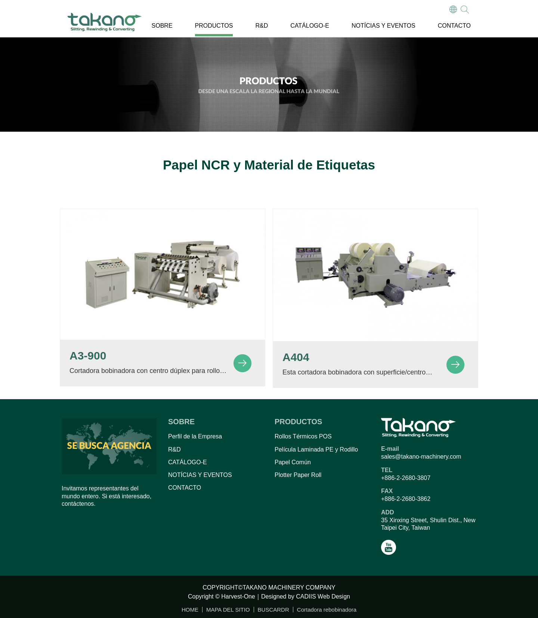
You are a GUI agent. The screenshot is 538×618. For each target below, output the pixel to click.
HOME (190, 609)
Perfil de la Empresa (195, 436)
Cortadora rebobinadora (326, 609)
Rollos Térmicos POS (303, 436)
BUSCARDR (273, 609)
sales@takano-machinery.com (421, 456)
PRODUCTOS (214, 25)
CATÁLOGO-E (309, 25)
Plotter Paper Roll (298, 475)
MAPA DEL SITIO (228, 609)
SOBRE (162, 25)
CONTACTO (454, 25)
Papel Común (293, 462)
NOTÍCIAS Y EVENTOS (383, 25)
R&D (261, 25)
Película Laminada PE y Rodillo (316, 449)
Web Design (334, 596)
